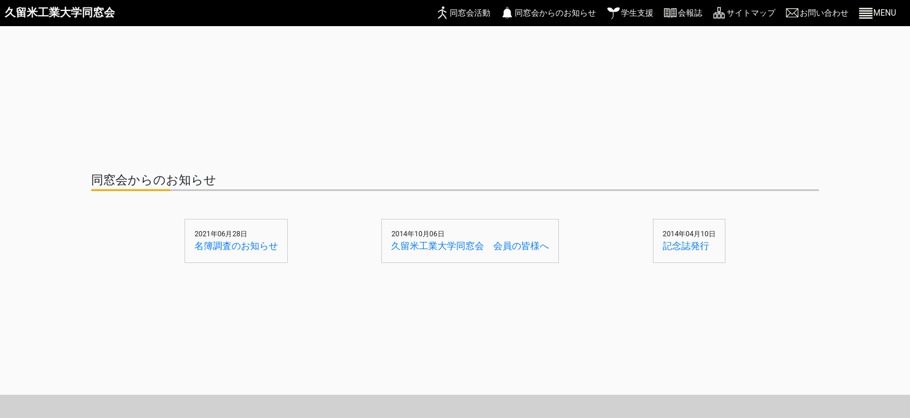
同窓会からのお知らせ (555, 12)
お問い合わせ (824, 12)
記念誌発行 (686, 245)
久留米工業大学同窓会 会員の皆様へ (470, 245)
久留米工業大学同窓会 (60, 12)
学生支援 (637, 12)
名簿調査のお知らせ (236, 245)
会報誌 (690, 12)
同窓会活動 (470, 12)
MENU (884, 12)
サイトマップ (751, 12)
